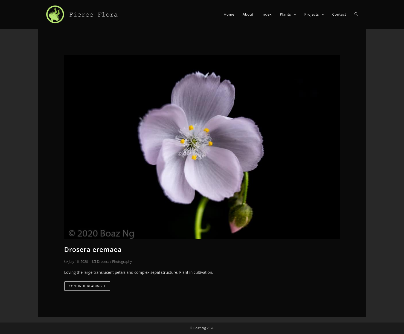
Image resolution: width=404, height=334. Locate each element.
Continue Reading (87, 286)
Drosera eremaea (93, 249)
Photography (122, 261)
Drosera (103, 261)
